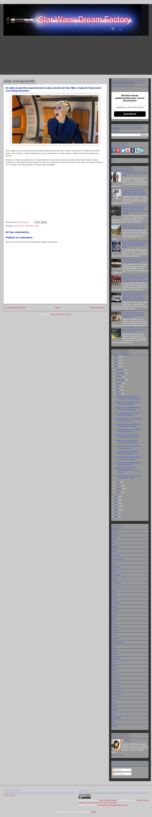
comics (114, 571)
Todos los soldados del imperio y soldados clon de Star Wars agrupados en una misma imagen (135, 279)
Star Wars (29, 226)
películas (114, 654)
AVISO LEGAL (9, 795)
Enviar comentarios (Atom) (60, 314)
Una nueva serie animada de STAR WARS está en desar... (128, 436)
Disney (114, 595)
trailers (114, 706)
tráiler (113, 702)
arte (112, 543)
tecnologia (115, 694)
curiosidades (116, 583)
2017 (116, 510)
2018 (116, 507)
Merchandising (117, 642)
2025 (116, 357)
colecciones (115, 567)
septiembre (120, 380)
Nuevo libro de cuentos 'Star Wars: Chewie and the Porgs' (133, 227)
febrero (119, 489)
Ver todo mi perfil (118, 755)
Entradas (117, 770)
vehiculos (115, 710)
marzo (118, 485)
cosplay (114, 579)
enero (118, 492)
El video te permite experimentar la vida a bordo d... (128, 447)
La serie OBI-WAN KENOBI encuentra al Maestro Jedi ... (128, 453)
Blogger (94, 812)
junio (118, 390)
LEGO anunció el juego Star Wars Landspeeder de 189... (129, 477)
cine (113, 563)
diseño (113, 591)
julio (118, 387)
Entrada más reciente (16, 307)
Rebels (114, 662)
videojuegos (116, 718)
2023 (116, 363)
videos (113, 722)
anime (113, 539)
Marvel (114, 635)
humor (113, 615)
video (36, 226)
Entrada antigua (97, 307)
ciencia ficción (19, 226)
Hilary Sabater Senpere (108, 800)
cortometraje (116, 575)
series (113, 670)
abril (118, 482)
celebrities (115, 555)
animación (115, 535)
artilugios (114, 547)
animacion (115, 531)
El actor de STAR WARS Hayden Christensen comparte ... (128, 458)
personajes (115, 658)
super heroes (116, 690)
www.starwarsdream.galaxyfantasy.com (112, 805)
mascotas (115, 638)
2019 (116, 503)
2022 (116, 367)
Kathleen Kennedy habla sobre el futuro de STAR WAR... (128, 403)
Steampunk (115, 686)
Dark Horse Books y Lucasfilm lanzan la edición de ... (127, 414)
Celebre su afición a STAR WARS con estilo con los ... (129, 420)
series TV (115, 674)
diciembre (120, 370)
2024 (116, 360)
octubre (119, 377)
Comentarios (119, 774)
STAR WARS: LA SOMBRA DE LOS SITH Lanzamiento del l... (128, 398)
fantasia (114, 607)
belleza (114, 551)
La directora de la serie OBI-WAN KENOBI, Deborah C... (128, 431)
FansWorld (115, 603)
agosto (119, 383)
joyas (113, 619)
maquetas (115, 627)
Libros (113, 623)
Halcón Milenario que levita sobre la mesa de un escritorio (135, 261)
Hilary (126, 740)
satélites (114, 666)
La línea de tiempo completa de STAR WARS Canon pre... (128, 425)
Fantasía (114, 611)
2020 (116, 500)
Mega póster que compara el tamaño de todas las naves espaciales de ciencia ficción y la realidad (135, 210)
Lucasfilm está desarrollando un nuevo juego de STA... (128, 464)
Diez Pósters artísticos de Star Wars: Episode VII (134, 330)
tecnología (115, 698)
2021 (116, 497)
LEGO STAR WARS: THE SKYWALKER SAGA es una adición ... (127, 470)
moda (113, 647)
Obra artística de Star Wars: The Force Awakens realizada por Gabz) (134, 245)
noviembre (120, 373)
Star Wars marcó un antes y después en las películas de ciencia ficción (133, 315)
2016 (116, 514)
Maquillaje (115, 631)
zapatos (114, 726)
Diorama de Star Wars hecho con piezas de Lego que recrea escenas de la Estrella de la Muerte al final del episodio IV (135, 297)
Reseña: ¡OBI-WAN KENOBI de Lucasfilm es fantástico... (128, 409)
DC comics (115, 587)
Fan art (114, 599)
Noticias (114, 650)
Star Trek (114, 678)
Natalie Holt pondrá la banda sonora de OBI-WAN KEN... (127, 442)
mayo (118, 394)
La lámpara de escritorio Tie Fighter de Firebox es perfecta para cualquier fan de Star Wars (134, 192)
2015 (116, 517)
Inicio (57, 307)
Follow (113, 160)
